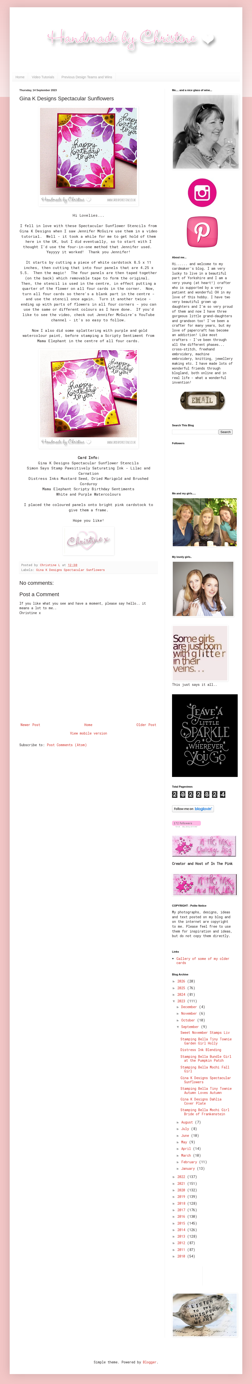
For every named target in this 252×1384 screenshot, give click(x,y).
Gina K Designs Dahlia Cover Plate (201, 1101)
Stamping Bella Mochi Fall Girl (205, 1069)
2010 (182, 1256)
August (188, 1122)
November (190, 1013)
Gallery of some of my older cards (202, 960)
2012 (182, 1243)
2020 (182, 1190)
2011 (182, 1249)
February (190, 1162)
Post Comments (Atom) (67, 745)
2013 (182, 1236)
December (190, 1006)
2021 (182, 1183)
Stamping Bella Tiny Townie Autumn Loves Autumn (206, 1090)
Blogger (150, 1362)
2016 (182, 1216)
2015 (182, 1223)
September (191, 1026)
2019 (182, 1196)
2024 (182, 994)
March (187, 1155)
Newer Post (30, 724)
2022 (182, 1176)
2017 (182, 1210)
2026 (182, 981)
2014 (182, 1229)
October (189, 1020)
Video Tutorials (43, 77)
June (186, 1135)
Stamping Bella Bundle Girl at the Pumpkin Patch (206, 1058)
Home (20, 77)
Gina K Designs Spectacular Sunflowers (70, 570)
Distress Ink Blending (201, 1049)
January (189, 1168)
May (185, 1142)
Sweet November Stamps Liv (205, 1032)
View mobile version (88, 733)
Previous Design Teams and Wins (87, 77)
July (186, 1128)
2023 (182, 1001)
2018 (182, 1203)
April (187, 1148)
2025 (182, 988)
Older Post (146, 724)
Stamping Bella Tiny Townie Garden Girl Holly (206, 1041)
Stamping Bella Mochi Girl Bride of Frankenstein (205, 1111)
